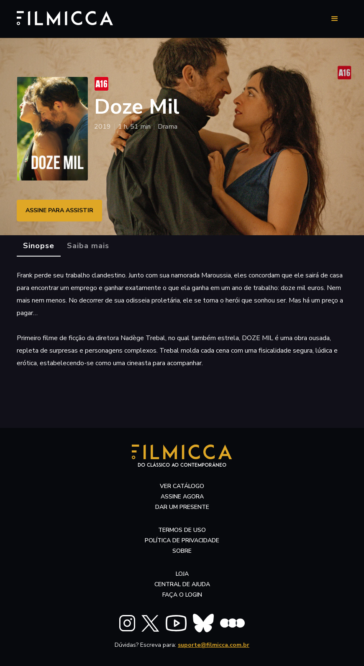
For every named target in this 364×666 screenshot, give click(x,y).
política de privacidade (182, 540)
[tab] (39, 246)
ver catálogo (182, 486)
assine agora (182, 497)
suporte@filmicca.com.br (213, 645)
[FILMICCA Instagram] (127, 623)
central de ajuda (182, 584)
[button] (334, 18)
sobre (182, 551)
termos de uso (182, 530)
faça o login (182, 595)
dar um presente (182, 507)
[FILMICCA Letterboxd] (232, 623)
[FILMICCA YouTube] (176, 623)
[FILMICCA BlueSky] (203, 623)
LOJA (182, 574)
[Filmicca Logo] (60, 17)
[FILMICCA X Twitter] (150, 623)
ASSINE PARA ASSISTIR (59, 210)
